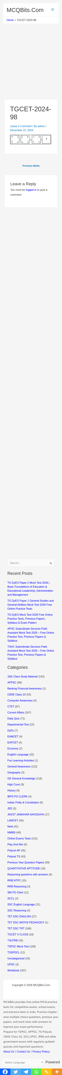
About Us (8, 1051)
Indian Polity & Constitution (23, 802)
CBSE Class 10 (16, 694)
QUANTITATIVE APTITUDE (23, 868)
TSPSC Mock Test (18, 946)
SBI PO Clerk (15, 892)
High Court (13, 784)
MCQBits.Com (25, 10)
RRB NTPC (14, 880)
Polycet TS (13, 856)
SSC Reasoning (16, 910)
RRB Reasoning (16, 886)
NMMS (11, 832)
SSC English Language (21, 904)
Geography (14, 772)
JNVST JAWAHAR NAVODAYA (25, 814)
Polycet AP (13, 850)
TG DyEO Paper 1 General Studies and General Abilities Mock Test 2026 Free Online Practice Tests (30, 604)
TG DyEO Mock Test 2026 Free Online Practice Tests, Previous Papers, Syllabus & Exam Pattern (30, 618)
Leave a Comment (21, 126)
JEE (9, 808)
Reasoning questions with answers (27, 874)
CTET (10, 706)
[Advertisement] (31, 67)
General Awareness (18, 766)
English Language (18, 754)
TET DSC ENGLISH (19, 916)
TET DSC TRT (15, 928)
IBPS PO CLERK (17, 796)
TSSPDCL (13, 952)
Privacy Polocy (41, 1051)
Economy (13, 748)
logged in (31, 189)
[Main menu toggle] (52, 9)
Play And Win (15, 844)
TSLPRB (12, 940)
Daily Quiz (13, 718)
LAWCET (12, 820)
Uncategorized (15, 958)
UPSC (11, 964)
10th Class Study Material (22, 676)
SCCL (10, 898)
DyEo (10, 730)
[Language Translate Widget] (22, 1062)
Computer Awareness (20, 700)
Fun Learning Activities (20, 760)
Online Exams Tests (19, 838)
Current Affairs (15, 712)
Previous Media (31, 165)
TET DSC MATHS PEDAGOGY (25, 922)
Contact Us (23, 1051)
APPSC (11, 682)
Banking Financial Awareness (24, 688)
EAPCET (12, 742)
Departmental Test (18, 724)
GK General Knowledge (21, 778)
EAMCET (12, 736)
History (11, 790)
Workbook (13, 970)
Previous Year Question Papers (25, 862)
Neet (10, 826)
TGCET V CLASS (17, 934)
